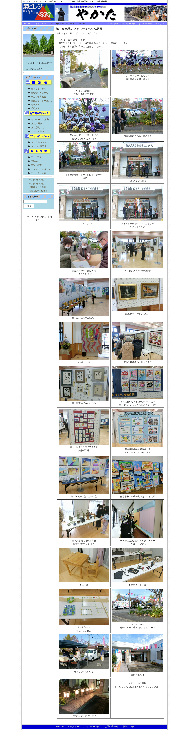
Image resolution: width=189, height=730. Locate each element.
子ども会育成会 (38, 96)
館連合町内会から (39, 92)
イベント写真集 (39, 146)
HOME (27, 23)
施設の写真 (36, 123)
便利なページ (37, 161)
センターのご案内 (40, 119)
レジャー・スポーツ (40, 169)
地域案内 (35, 104)
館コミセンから (38, 88)
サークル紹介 (37, 131)
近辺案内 (35, 108)
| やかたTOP (114, 23)
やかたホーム (74, 726)
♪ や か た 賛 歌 (36, 179)
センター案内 (130, 23)
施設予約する (37, 127)
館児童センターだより (41, 100)
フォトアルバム (40, 23)
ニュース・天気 (38, 173)
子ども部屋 (36, 157)
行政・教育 (36, 165)
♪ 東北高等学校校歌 (38, 191)
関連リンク (160, 23)
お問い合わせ (146, 23)
